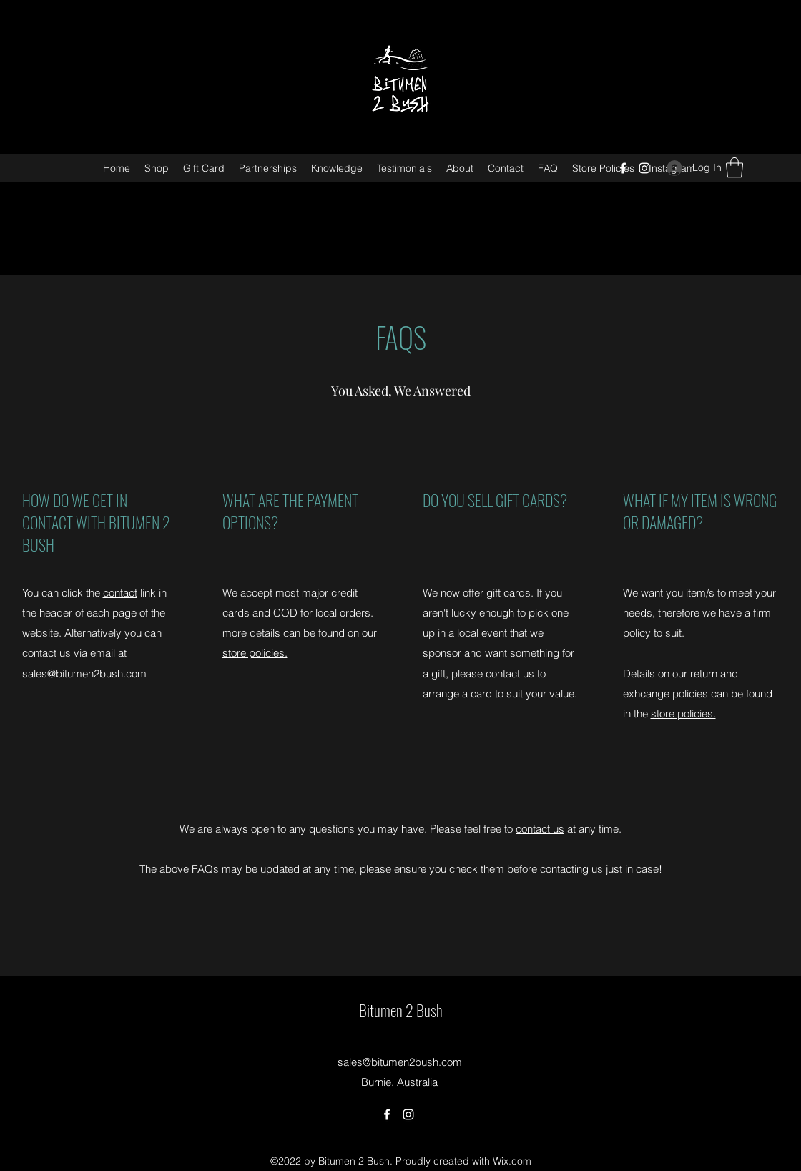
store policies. (255, 653)
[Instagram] (644, 168)
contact (120, 592)
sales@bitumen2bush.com (84, 673)
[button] (734, 167)
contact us (540, 829)
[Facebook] (623, 168)
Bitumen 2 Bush (401, 1010)
